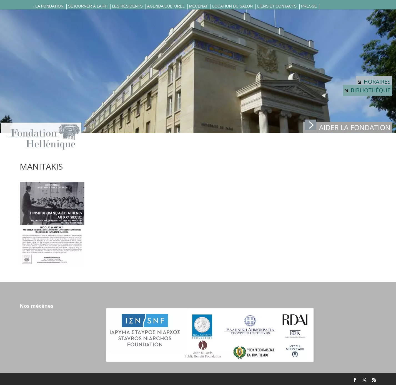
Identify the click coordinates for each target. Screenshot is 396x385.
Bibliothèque (367, 90)
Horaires (374, 81)
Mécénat (198, 6)
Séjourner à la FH (87, 6)
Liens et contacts (277, 6)
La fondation (49, 6)
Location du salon (232, 6)
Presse (309, 6)
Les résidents (127, 6)
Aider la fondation (347, 127)
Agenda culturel (166, 6)
